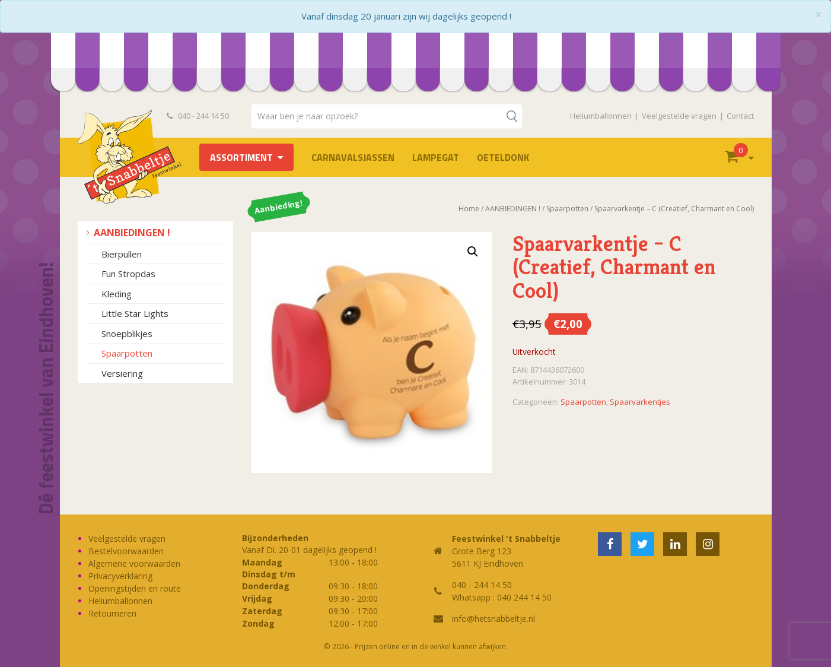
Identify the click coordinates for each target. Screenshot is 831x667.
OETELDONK (503, 157)
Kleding (116, 294)
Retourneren (112, 613)
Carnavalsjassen (352, 157)
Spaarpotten (126, 353)
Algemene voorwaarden (134, 563)
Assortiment (241, 157)
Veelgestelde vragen (679, 115)
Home (469, 209)
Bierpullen (121, 254)
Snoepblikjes (126, 333)
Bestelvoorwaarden (126, 551)
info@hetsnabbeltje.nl (493, 618)
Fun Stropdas (128, 273)
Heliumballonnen (601, 115)
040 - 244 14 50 (198, 115)
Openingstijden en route (134, 588)
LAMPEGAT (435, 157)
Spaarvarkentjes (640, 401)
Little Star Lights (134, 313)
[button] (472, 251)
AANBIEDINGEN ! (132, 232)
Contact (740, 115)
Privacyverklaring (120, 576)
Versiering (122, 373)
